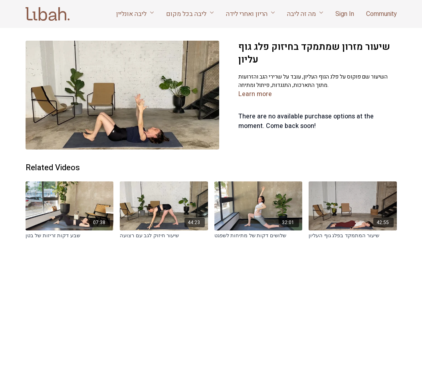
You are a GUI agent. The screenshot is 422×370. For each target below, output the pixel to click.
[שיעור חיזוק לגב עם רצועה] (164, 236)
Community (381, 14)
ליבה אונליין (135, 14)
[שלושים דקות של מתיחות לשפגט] (258, 236)
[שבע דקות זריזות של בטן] (70, 236)
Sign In (344, 14)
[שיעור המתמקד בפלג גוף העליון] (353, 236)
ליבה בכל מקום (190, 14)
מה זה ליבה (305, 14)
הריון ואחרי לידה (250, 14)
